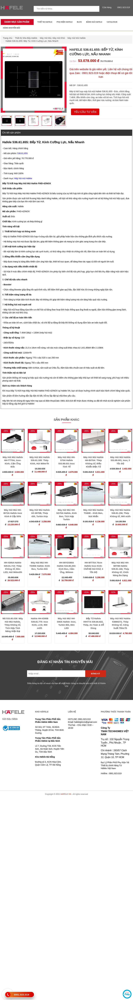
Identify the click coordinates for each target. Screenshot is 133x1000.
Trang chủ (7, 38)
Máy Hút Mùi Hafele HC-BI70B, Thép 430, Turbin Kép (40, 513)
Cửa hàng (107, 7)
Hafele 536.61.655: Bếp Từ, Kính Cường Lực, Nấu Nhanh (32, 41)
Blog (79, 22)
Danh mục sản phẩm (16, 21)
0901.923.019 (123, 7)
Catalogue (112, 22)
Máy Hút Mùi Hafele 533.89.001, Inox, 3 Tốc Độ (120, 460)
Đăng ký (95, 674)
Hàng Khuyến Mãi (11, 28)
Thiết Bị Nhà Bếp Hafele (26, 38)
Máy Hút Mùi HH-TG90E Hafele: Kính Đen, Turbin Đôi (39, 565)
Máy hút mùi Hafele (23, 178)
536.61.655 (22, 153)
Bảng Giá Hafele (94, 22)
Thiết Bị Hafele (44, 22)
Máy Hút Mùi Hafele (76, 38)
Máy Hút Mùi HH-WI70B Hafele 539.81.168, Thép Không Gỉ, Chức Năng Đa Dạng (120, 569)
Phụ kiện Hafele (64, 22)
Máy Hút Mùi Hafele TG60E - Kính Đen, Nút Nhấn (93, 513)
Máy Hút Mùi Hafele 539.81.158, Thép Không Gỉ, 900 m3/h (120, 513)
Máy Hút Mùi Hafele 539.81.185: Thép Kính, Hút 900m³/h (40, 460)
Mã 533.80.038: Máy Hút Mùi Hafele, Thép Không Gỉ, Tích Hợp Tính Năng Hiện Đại (12, 624)
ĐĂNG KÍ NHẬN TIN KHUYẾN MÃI (65, 662)
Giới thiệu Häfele (10, 719)
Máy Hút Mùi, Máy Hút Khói (52, 38)
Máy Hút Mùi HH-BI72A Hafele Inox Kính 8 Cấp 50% (12, 513)
